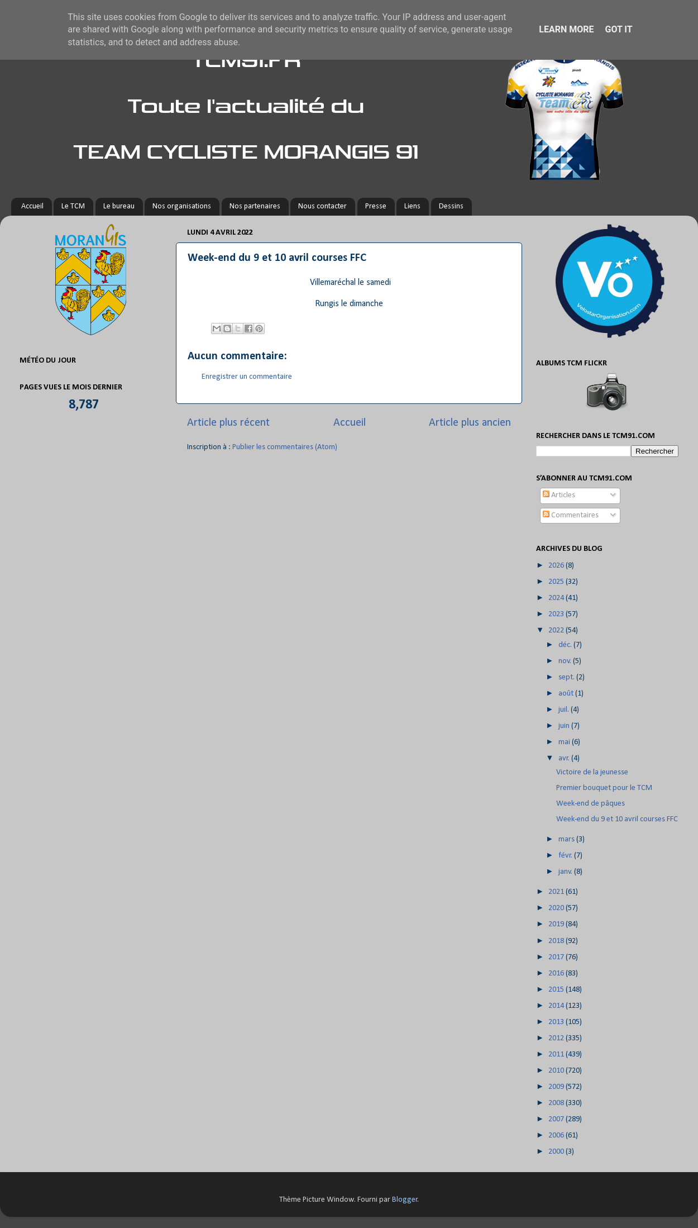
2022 (557, 630)
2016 (557, 973)
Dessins (451, 206)
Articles (559, 495)
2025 (557, 582)
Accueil (32, 206)
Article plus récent (228, 423)
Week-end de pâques (590, 803)
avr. (564, 758)
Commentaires (571, 515)
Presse (375, 206)
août (566, 693)
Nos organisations (181, 206)
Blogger (405, 1200)
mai (565, 742)
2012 (557, 1038)
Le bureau (119, 206)
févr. (566, 855)
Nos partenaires (255, 206)
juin (564, 726)
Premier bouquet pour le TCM (604, 788)
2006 (557, 1135)
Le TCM (73, 206)
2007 (557, 1119)
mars (567, 839)
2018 (557, 941)
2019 (557, 924)
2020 (557, 908)
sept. (567, 677)
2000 (557, 1152)
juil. (564, 710)
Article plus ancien (470, 423)
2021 (557, 892)
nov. (565, 661)
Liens (412, 206)
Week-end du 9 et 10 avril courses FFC (617, 819)
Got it (618, 29)
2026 (557, 565)
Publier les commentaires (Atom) (284, 447)
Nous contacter (322, 206)
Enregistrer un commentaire (247, 377)
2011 (557, 1054)
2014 (557, 1006)
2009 (557, 1087)
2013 (557, 1022)
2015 (557, 990)
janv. (566, 872)
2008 (557, 1103)
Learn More (566, 29)
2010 (557, 1071)
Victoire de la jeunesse (592, 772)
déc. (565, 645)
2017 (557, 957)
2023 (557, 614)
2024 (557, 598)
